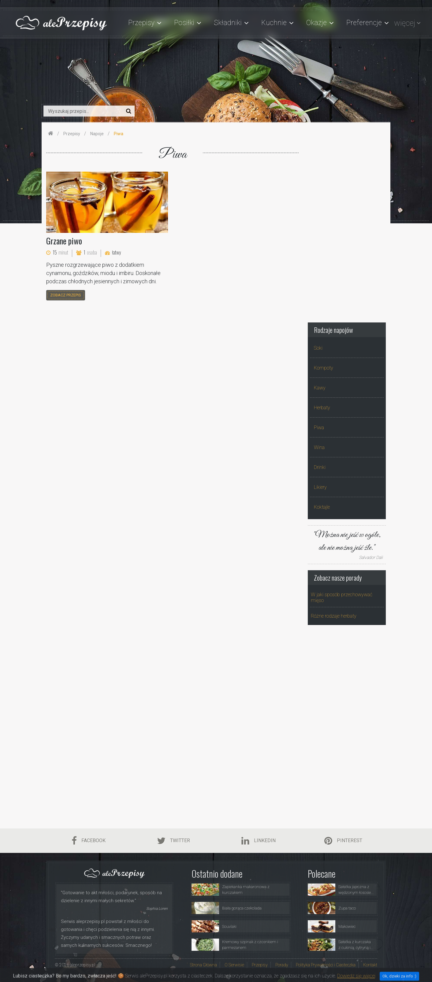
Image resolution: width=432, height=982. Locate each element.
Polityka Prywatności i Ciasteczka (326, 964)
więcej (404, 23)
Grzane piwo (64, 241)
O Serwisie (234, 964)
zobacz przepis (65, 295)
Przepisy (260, 964)
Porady (281, 964)
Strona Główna (203, 964)
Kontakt (370, 964)
